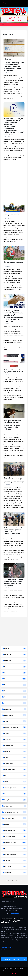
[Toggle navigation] (3, 24)
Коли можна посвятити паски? (12, 215)
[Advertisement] (14, 181)
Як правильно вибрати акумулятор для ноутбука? (14, 371)
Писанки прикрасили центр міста (14, 263)
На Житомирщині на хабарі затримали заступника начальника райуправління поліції (14, 530)
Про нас (3, 949)
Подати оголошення (14, 19)
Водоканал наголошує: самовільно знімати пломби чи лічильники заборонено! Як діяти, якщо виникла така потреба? (12, 424)
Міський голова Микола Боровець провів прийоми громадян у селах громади (14, 480)
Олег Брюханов (15, 913)
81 (21, 880)
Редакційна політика (7, 947)
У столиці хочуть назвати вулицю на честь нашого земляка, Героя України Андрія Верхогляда (13, 582)
